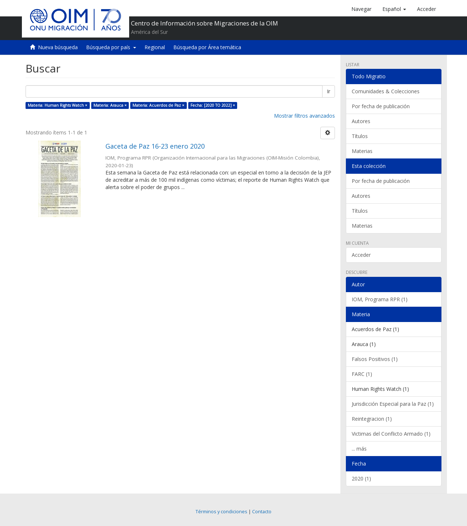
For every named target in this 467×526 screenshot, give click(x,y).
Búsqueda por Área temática (207, 47)
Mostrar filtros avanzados (304, 115)
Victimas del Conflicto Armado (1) (391, 433)
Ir (328, 91)
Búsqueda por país (111, 47)
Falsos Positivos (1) (375, 359)
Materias (362, 151)
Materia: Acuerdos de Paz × (158, 105)
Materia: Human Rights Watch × (57, 105)
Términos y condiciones (221, 512)
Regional (154, 47)
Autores (361, 121)
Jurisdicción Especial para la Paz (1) (393, 403)
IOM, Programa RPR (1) (380, 299)
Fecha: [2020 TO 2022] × (212, 105)
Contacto (261, 512)
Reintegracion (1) (372, 418)
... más (359, 448)
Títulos (360, 136)
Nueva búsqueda (58, 47)
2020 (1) (361, 478)
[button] (394, 9)
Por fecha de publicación (381, 106)
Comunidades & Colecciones (386, 91)
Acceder (361, 254)
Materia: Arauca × (110, 105)
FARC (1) (362, 373)
